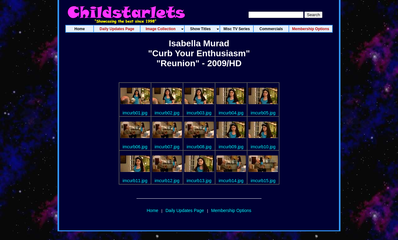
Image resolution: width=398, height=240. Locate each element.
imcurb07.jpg (167, 146)
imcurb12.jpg (167, 180)
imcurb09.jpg (231, 146)
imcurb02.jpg (167, 112)
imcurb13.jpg (199, 180)
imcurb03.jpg (199, 112)
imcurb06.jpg (135, 146)
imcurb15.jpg (263, 180)
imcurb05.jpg (263, 112)
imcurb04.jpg (231, 112)
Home (152, 210)
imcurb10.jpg (263, 146)
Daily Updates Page (184, 210)
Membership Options (231, 210)
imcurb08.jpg (199, 146)
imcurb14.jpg (231, 180)
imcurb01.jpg (135, 112)
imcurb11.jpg (135, 180)
